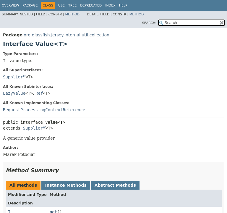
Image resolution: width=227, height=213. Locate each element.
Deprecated (91, 5)
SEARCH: (149, 23)
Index (110, 5)
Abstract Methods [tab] (115, 185)
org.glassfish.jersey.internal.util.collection (66, 35)
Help (123, 5)
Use (61, 5)
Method (72, 14)
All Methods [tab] (23, 185)
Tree (72, 5)
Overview (10, 5)
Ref (39, 93)
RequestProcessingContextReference (44, 109)
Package (30, 5)
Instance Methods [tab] (65, 185)
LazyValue (14, 93)
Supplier (13, 77)
